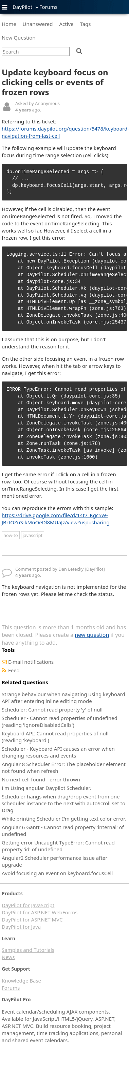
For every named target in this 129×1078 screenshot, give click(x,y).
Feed (14, 670)
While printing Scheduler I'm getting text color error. (64, 818)
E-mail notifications (31, 661)
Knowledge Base (21, 980)
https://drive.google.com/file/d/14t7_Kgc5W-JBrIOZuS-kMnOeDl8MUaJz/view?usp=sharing (56, 519)
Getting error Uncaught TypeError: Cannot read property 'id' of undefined (58, 846)
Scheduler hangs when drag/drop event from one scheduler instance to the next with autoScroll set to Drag (63, 803)
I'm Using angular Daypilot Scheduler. (46, 787)
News (8, 957)
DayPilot (22, 6)
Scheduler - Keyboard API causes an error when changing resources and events (58, 752)
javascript (32, 535)
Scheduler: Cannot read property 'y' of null (52, 709)
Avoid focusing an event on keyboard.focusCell (57, 873)
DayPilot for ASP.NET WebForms (39, 912)
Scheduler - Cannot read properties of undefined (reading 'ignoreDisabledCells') (59, 721)
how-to (10, 535)
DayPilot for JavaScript (28, 905)
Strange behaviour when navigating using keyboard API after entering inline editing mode (63, 697)
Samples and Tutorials (28, 949)
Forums (48, 6)
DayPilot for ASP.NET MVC (32, 919)
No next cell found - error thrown (41, 779)
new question (92, 635)
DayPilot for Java (21, 926)
